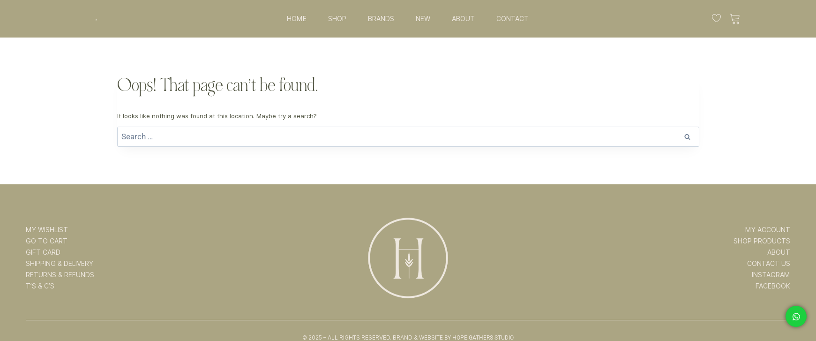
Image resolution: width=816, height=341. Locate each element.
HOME (297, 19)
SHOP (337, 19)
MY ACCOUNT (767, 230)
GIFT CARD (43, 252)
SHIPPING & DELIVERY (59, 263)
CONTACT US (768, 263)
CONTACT (512, 19)
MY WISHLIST (47, 230)
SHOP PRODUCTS (762, 241)
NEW (423, 19)
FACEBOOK (773, 286)
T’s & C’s (40, 286)
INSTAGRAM (771, 275)
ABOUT (463, 19)
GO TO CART (46, 241)
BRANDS (381, 19)
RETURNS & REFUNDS (60, 275)
